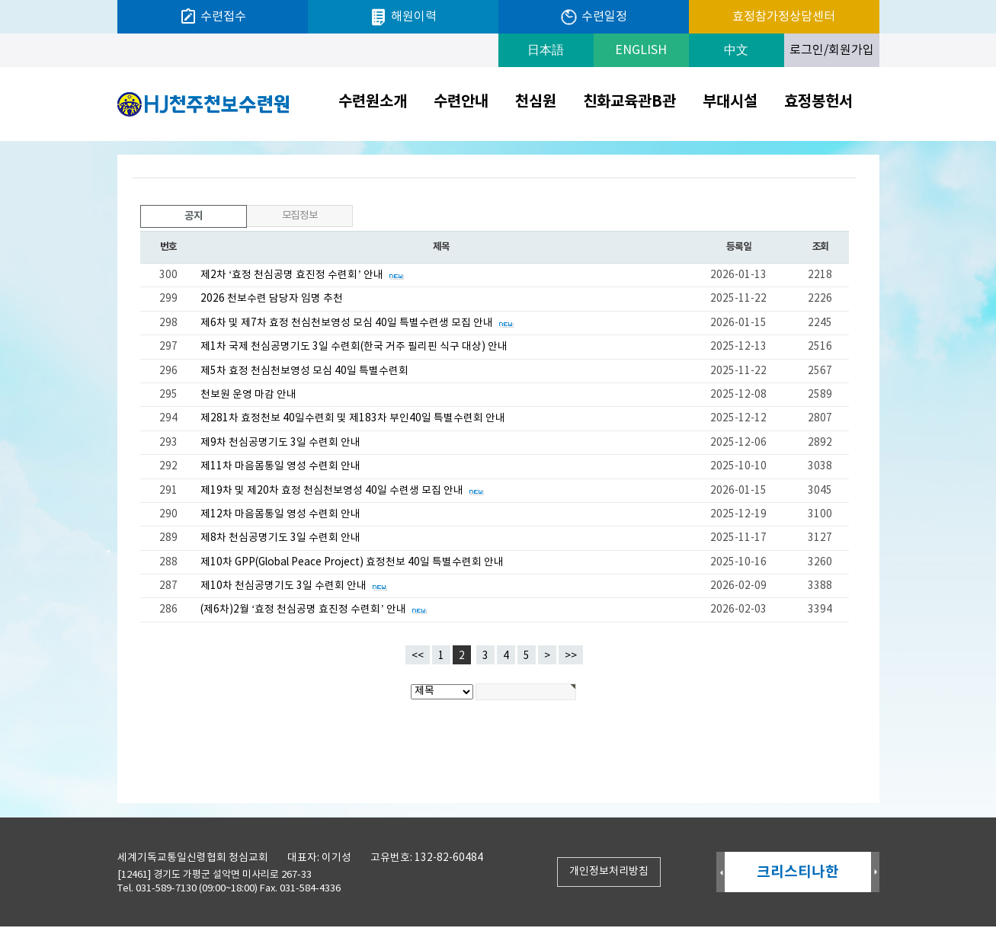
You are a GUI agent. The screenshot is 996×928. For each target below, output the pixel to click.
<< (418, 656)
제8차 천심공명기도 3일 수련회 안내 (280, 538)
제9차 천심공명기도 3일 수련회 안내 (280, 443)
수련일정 (593, 17)
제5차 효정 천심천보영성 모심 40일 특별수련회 (304, 371)
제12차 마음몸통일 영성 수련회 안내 (280, 514)
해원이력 (403, 17)
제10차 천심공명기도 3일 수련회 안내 (294, 586)
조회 (820, 247)
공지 (172, 214)
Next (875, 874)
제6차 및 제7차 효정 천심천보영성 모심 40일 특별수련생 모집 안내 (357, 323)
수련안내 (461, 102)
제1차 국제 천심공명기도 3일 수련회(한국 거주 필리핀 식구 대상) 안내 (354, 347)
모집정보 (300, 216)
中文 (736, 50)
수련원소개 (372, 102)
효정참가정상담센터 (783, 17)
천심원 (535, 102)
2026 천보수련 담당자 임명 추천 (271, 299)
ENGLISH (641, 50)
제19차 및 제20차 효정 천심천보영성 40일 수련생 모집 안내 (342, 491)
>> (571, 656)
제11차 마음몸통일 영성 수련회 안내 (280, 466)
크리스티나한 (798, 873)
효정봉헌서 (818, 102)
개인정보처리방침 (609, 873)
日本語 (545, 50)
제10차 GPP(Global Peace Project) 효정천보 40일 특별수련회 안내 (352, 562)
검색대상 (0, 141)
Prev (720, 874)
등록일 (738, 247)
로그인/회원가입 (831, 50)
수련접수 (212, 17)
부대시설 (730, 102)
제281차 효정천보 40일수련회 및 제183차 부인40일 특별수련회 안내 (352, 418)
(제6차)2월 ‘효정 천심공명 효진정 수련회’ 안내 (314, 609)
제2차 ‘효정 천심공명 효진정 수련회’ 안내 (302, 275)
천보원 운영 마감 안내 (248, 395)
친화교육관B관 (629, 102)
